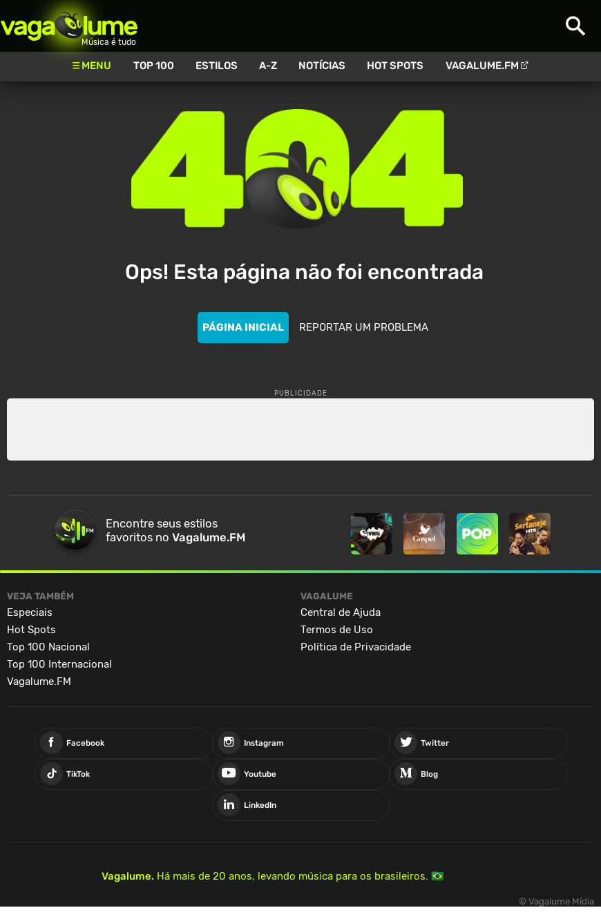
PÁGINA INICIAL (243, 327)
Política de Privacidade (355, 647)
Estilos (216, 65)
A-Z (268, 65)
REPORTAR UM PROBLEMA (363, 327)
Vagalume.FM (482, 65)
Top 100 (153, 65)
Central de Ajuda (340, 612)
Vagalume (69, 26)
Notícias (321, 65)
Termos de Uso (336, 629)
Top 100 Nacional (48, 647)
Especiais (30, 612)
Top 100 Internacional (59, 664)
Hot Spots (395, 65)
